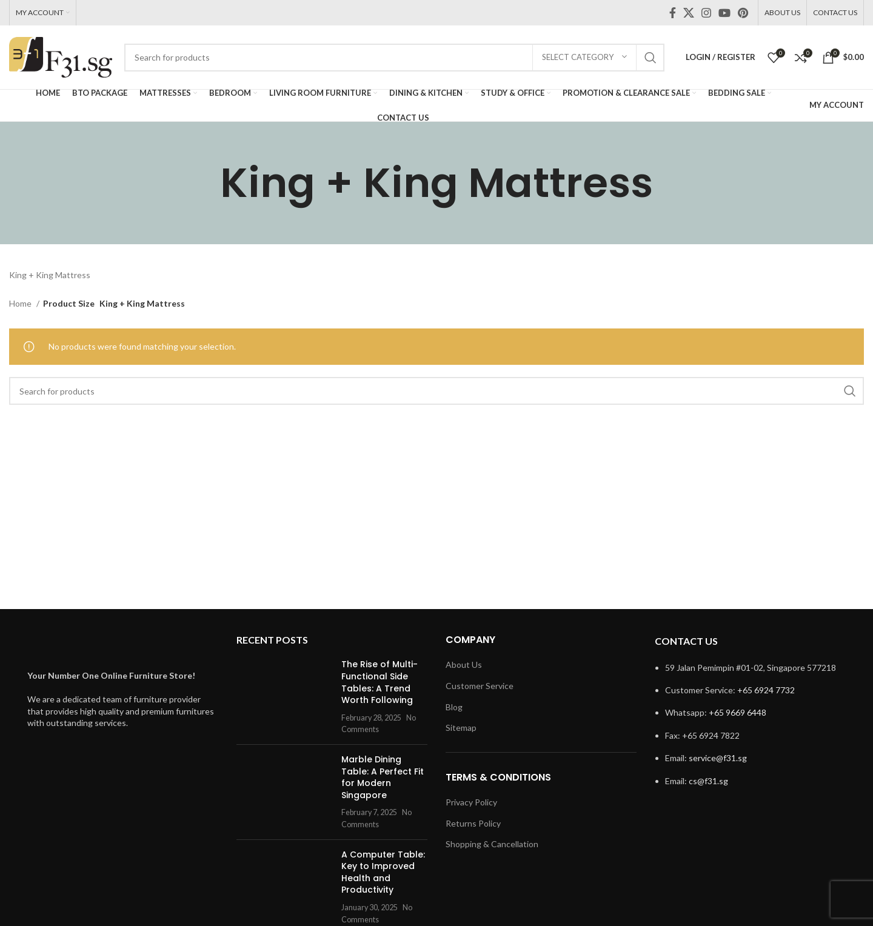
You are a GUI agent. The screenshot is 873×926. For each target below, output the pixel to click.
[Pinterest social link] (743, 13)
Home (21, 303)
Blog (454, 707)
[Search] (394, 58)
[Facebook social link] (673, 13)
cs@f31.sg (708, 781)
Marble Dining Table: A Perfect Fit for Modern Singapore (382, 777)
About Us (464, 664)
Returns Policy (473, 823)
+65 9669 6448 (737, 712)
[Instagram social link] (706, 13)
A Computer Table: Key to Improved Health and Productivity (383, 872)
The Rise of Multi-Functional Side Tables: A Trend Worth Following (379, 682)
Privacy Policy (471, 802)
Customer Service (479, 686)
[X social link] (689, 13)
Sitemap (461, 727)
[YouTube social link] (724, 13)
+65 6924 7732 (766, 690)
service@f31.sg (718, 758)
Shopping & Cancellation (492, 844)
